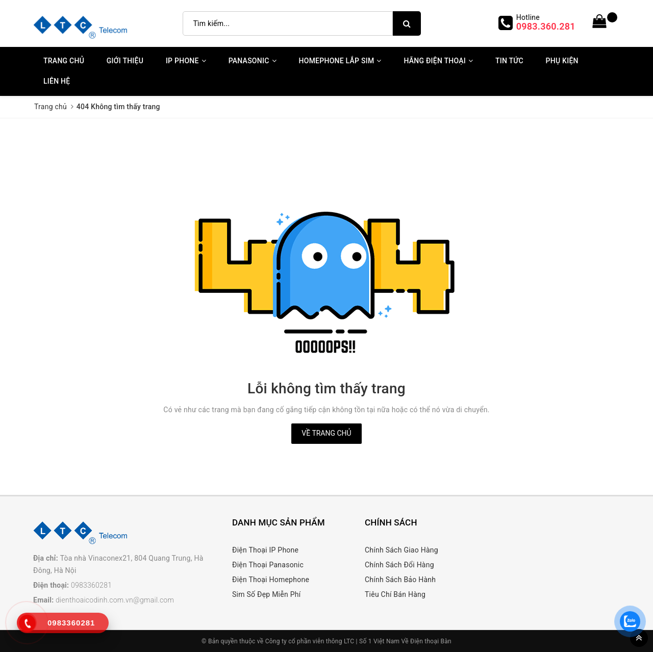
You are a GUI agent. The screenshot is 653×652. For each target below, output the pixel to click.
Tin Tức (509, 61)
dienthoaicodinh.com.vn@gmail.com (115, 600)
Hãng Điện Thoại (438, 61)
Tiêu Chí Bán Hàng (395, 594)
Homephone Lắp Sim (340, 61)
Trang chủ (63, 61)
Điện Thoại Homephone (270, 579)
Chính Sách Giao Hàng (401, 550)
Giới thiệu (125, 61)
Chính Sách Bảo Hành (400, 579)
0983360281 (91, 585)
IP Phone (186, 61)
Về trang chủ (326, 433)
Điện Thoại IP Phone (265, 550)
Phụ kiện (562, 61)
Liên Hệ (56, 81)
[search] (407, 23)
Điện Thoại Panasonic (268, 565)
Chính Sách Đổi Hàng (399, 565)
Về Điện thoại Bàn (426, 641)
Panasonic (253, 61)
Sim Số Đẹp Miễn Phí (266, 594)
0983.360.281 (545, 26)
